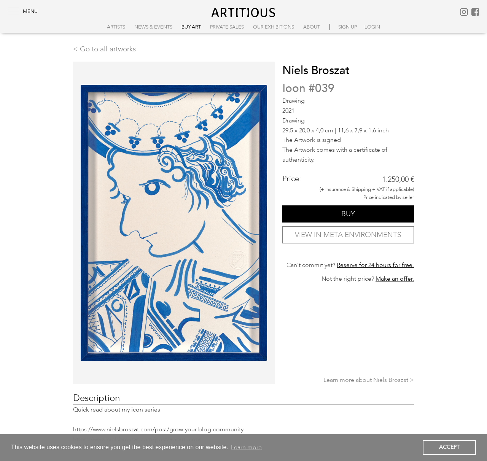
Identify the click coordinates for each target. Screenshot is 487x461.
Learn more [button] (246, 447)
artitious (243, 12)
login (372, 27)
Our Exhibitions (273, 27)
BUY (348, 214)
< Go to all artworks (104, 49)
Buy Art (191, 27)
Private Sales (227, 27)
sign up (347, 27)
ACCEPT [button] (449, 447)
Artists (116, 27)
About (311, 27)
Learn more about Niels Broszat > (368, 380)
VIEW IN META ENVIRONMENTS (348, 235)
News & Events (153, 27)
